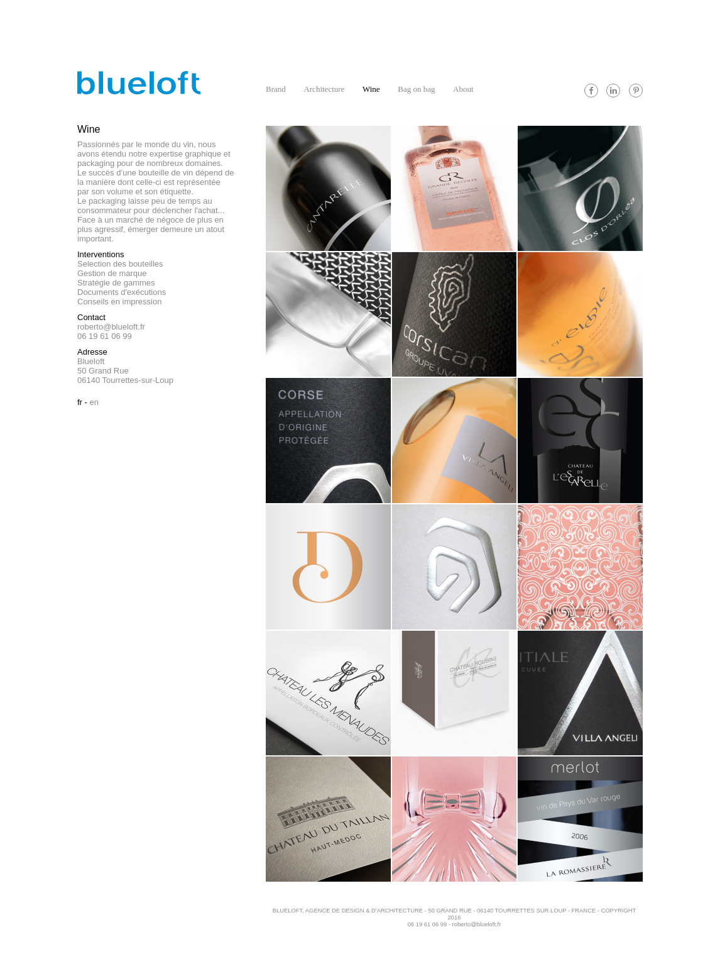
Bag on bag (416, 89)
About (463, 89)
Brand (276, 89)
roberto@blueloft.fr (111, 326)
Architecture (323, 89)
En (94, 402)
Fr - (82, 402)
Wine (371, 89)
